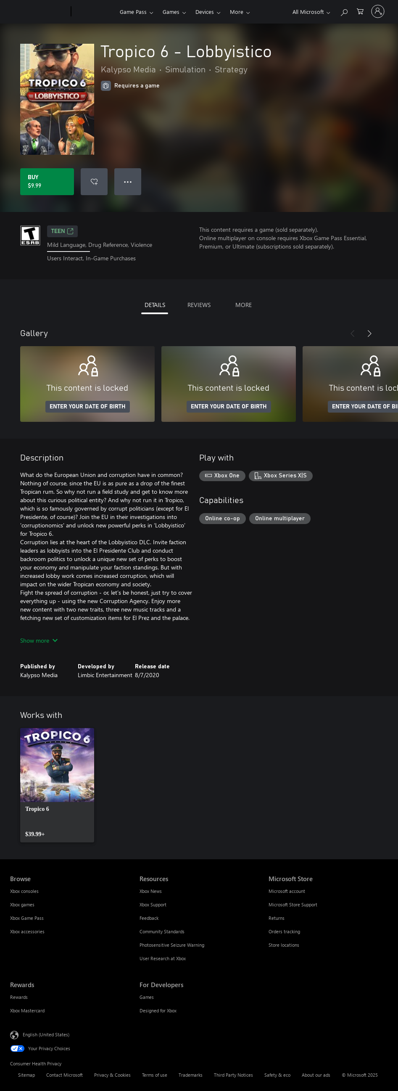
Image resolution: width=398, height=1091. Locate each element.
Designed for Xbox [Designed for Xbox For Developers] (158, 1010)
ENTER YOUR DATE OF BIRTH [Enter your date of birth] (88, 407)
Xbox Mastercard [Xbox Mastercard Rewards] (27, 1010)
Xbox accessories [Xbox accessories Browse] (27, 931)
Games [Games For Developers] (147, 997)
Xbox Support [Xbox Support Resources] (153, 904)
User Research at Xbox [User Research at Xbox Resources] (163, 958)
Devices (204, 11)
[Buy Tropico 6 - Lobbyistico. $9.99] (47, 181)
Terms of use (154, 1075)
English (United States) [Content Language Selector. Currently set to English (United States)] (46, 1034)
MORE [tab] (243, 305)
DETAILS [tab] (155, 305)
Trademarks (191, 1075)
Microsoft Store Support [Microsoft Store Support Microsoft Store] (293, 904)
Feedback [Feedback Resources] (149, 918)
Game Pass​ (133, 11)
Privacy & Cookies (112, 1075)
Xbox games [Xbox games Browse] (22, 904)
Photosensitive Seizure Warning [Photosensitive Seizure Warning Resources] (172, 945)
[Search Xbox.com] (343, 10)
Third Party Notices (233, 1075)
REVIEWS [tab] (199, 305)
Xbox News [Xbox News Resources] (151, 891)
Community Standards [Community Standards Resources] (162, 931)
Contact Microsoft (64, 1075)
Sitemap (26, 1075)
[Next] (369, 333)
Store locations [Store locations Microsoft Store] (284, 945)
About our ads (316, 1075)
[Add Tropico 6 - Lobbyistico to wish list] (94, 181)
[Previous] (352, 333)
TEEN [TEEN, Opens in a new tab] (62, 231)
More (236, 11)
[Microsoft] (39, 11)
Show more (39, 640)
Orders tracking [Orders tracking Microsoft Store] (284, 931)
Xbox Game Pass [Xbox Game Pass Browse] (27, 918)
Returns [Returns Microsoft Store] (277, 918)
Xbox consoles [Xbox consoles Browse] (24, 891)
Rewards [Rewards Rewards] (19, 997)
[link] (57, 785)
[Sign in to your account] (378, 11)
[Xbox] (94, 11)
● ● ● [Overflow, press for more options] (128, 181)
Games (171, 11)
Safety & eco (277, 1075)
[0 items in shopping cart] (360, 11)
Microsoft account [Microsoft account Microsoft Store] (287, 891)
